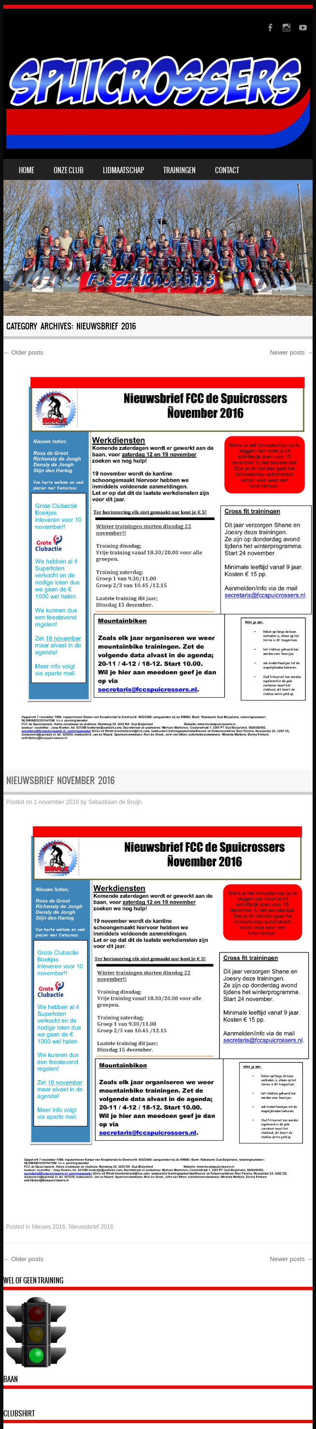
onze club (69, 170)
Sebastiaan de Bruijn (115, 802)
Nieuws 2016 (48, 1226)
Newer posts (291, 352)
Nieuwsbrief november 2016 (60, 780)
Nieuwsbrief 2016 (91, 1226)
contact (227, 170)
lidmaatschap (123, 170)
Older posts (23, 352)
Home (26, 170)
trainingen (179, 170)
